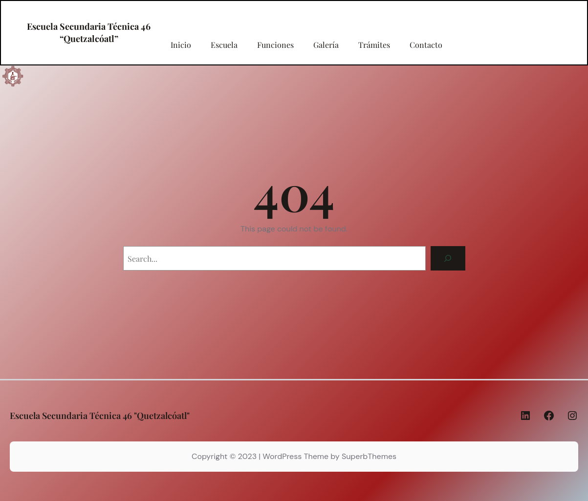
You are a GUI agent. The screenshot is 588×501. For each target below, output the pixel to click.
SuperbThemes (369, 456)
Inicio (181, 44)
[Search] (448, 258)
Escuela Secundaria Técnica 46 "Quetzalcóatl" (100, 415)
